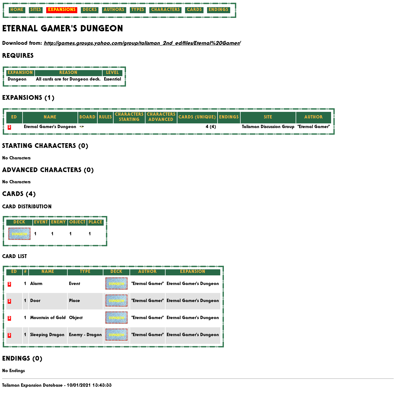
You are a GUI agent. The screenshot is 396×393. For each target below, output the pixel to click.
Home (16, 10)
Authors (114, 10)
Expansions (62, 10)
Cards (194, 10)
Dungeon (17, 80)
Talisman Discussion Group (268, 127)
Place (74, 301)
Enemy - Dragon (85, 335)
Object (75, 318)
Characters (165, 10)
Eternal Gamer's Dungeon (50, 127)
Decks (90, 10)
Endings (218, 10)
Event (74, 284)
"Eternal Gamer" (314, 127)
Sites (36, 10)
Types (137, 10)
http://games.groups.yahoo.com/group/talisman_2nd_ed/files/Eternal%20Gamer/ (142, 43)
